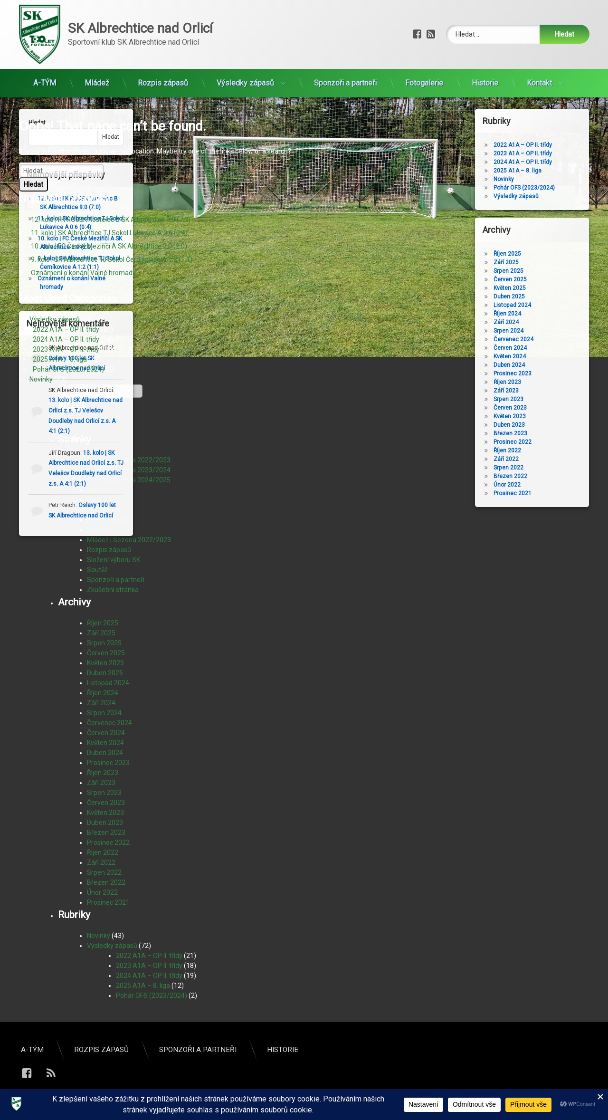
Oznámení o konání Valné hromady (83, 273)
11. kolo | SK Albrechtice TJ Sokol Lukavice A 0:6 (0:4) (109, 233)
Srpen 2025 (104, 643)
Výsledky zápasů (245, 73)
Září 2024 (101, 703)
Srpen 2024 (104, 713)
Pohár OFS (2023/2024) (68, 369)
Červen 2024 (106, 733)
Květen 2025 (105, 663)
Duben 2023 (105, 822)
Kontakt (539, 73)
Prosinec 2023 (108, 762)
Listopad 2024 (108, 683)
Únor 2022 (102, 892)
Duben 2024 (105, 752)
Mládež (97, 73)
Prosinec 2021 (108, 902)
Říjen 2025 (102, 623)
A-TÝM (44, 73)
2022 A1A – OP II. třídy (66, 329)
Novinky (41, 379)
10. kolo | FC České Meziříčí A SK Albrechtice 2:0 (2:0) (109, 246)
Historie (485, 73)
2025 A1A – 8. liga (60, 359)
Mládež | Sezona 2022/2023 (129, 540)
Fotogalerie (424, 73)
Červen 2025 (106, 653)
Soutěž (97, 570)
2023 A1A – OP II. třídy (66, 349)
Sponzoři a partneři (345, 73)
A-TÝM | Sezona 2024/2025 (129, 480)
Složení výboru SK (113, 560)
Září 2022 (101, 862)
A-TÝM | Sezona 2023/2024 (129, 470)
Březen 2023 (106, 832)
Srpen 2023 (104, 792)
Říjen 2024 (102, 693)
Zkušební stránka (113, 590)
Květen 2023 (105, 812)
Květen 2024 (105, 743)
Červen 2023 (106, 802)
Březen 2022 (106, 882)
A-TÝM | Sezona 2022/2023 (129, 460)
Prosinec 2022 (108, 842)
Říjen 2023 (102, 772)
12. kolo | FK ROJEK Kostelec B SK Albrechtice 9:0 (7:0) (110, 219)
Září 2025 (101, 633)
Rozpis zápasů (163, 73)
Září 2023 (101, 782)
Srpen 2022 (104, 872)
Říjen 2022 (102, 852)
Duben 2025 (105, 673)
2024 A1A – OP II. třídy (66, 339)
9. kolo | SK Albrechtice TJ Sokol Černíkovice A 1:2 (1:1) (111, 259)
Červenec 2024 (109, 723)
